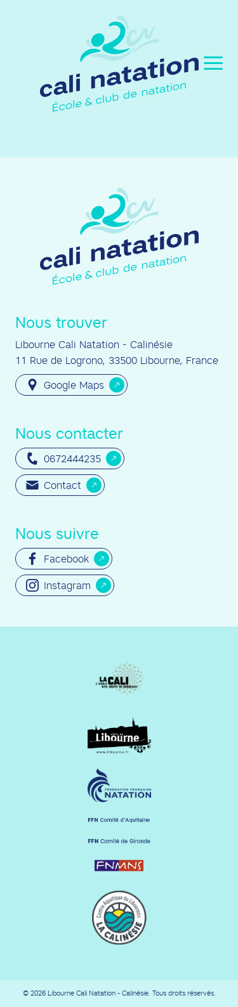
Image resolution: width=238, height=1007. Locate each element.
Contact (53, 485)
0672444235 (63, 458)
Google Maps (65, 385)
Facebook (57, 558)
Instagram (58, 585)
